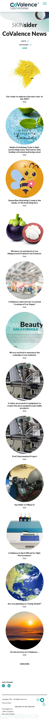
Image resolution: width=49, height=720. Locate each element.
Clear (24, 48)
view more (24, 663)
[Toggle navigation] (45, 3)
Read (24, 101)
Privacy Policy (6, 703)
